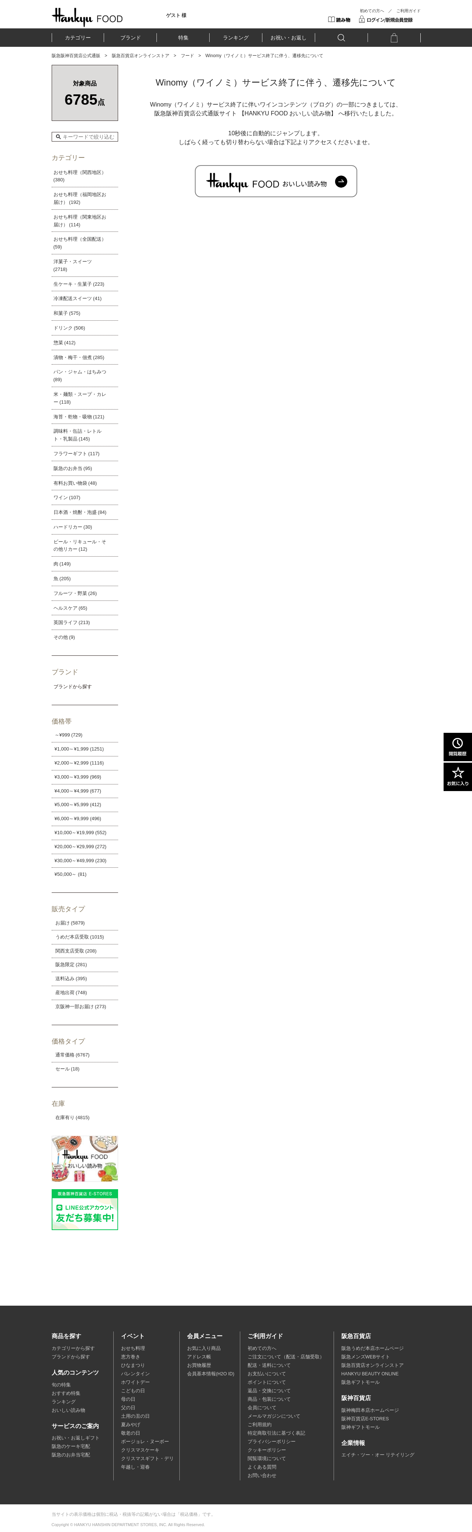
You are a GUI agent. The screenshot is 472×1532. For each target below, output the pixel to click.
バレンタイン (135, 1373)
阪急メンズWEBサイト (365, 1356)
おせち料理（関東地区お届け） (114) (80, 220)
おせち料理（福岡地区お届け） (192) (80, 198)
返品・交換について (269, 1390)
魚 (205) (62, 578)
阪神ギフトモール (360, 1427)
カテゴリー (78, 38)
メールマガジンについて (274, 1416)
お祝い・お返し (289, 38)
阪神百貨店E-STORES (365, 1418)
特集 (183, 38)
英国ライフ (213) (72, 622)
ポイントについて (267, 1382)
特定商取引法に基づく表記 (276, 1433)
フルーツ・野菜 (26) (75, 593)
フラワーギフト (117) (77, 453)
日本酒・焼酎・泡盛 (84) (80, 512)
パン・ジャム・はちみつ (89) (80, 375)
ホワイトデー (135, 1382)
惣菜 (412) (65, 342)
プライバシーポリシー (272, 1441)
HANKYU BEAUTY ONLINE (370, 1373)
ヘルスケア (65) (70, 608)
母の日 (128, 1399)
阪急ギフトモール (360, 1382)
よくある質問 (262, 1467)
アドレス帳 (199, 1356)
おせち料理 (133, 1348)
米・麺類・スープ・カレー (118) (80, 398)
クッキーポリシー (267, 1450)
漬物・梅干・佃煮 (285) (79, 357)
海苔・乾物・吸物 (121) (79, 416)
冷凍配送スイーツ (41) (78, 298)
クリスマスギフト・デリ (147, 1458)
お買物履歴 (199, 1365)
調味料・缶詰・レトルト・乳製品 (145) (77, 435)
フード (187, 55)
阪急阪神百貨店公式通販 (76, 55)
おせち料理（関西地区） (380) (80, 176)
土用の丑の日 (135, 1416)
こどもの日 (133, 1390)
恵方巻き (130, 1356)
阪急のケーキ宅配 (71, 1446)
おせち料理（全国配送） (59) (80, 243)
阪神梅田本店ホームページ (370, 1410)
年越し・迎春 (135, 1467)
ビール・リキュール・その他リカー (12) (80, 545)
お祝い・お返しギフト (76, 1438)
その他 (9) (64, 637)
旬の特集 (61, 1384)
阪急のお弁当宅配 (71, 1455)
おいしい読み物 (68, 1410)
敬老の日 (130, 1433)
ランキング (236, 38)
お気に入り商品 (204, 1348)
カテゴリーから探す (73, 1348)
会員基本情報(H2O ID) (210, 1373)
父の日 (128, 1407)
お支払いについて (267, 1373)
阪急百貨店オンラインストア (140, 55)
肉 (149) (62, 564)
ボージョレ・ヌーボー (145, 1441)
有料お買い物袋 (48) (75, 483)
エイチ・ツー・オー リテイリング (377, 1455)
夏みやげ (130, 1424)
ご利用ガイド (408, 10)
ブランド (130, 38)
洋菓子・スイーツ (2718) (73, 265)
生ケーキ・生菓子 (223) (79, 284)
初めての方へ (372, 10)
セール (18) (67, 1069)
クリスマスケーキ (140, 1450)
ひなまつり (133, 1365)
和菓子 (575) (67, 313)
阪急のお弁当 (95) (73, 468)
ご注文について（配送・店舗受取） (286, 1356)
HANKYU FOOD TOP (87, 17)
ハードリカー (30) (73, 527)
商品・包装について (269, 1399)
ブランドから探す (71, 1356)
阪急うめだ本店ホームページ (372, 1348)
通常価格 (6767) (72, 1055)
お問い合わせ (262, 1475)
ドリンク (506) (69, 328)
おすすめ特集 (66, 1393)
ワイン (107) (67, 497)
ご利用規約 (260, 1424)
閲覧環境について (267, 1458)
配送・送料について (269, 1365)
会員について (262, 1407)
